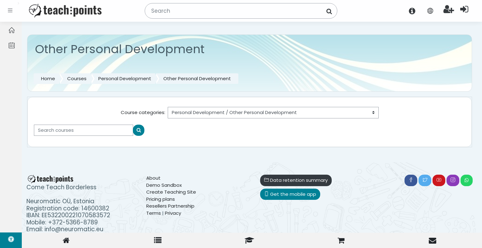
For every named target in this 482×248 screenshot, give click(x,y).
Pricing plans (160, 199)
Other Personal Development (197, 78)
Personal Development (124, 78)
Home (48, 78)
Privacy (173, 213)
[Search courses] (83, 130)
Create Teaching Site (171, 192)
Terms (153, 213)
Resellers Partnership (170, 206)
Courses (77, 78)
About (153, 178)
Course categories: (143, 112)
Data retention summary (296, 180)
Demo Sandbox (164, 185)
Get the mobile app (290, 194)
